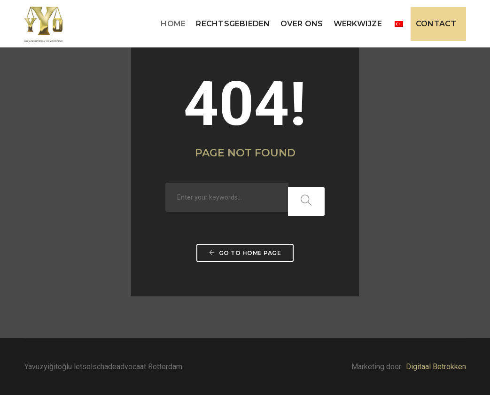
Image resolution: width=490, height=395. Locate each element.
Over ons (301, 23)
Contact (436, 23)
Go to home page (245, 252)
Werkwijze (358, 23)
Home (173, 23)
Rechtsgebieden (233, 23)
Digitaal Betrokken (436, 366)
